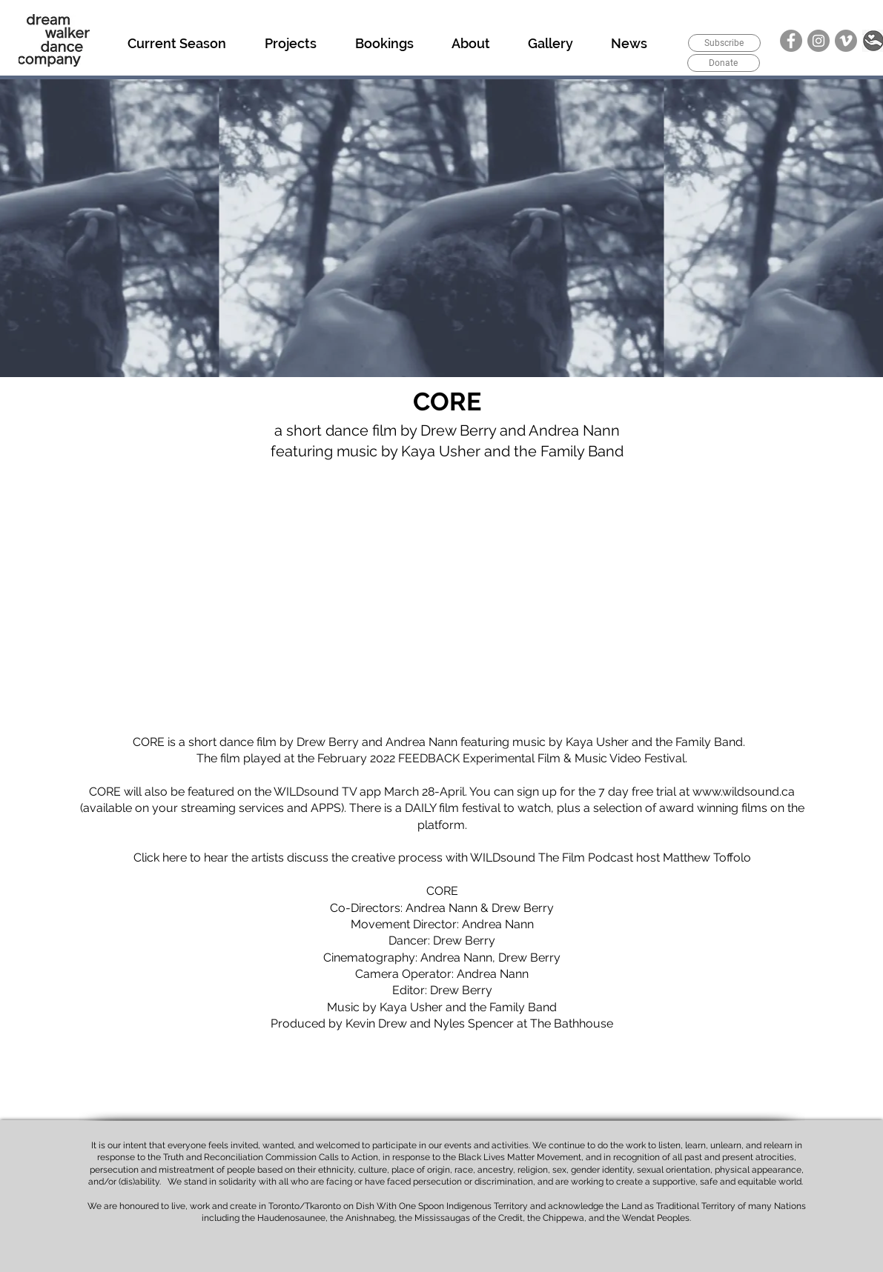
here (174, 857)
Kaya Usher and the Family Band (654, 742)
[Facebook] (791, 41)
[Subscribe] (724, 43)
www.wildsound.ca (743, 792)
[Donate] (723, 63)
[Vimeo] (846, 41)
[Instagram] (818, 41)
